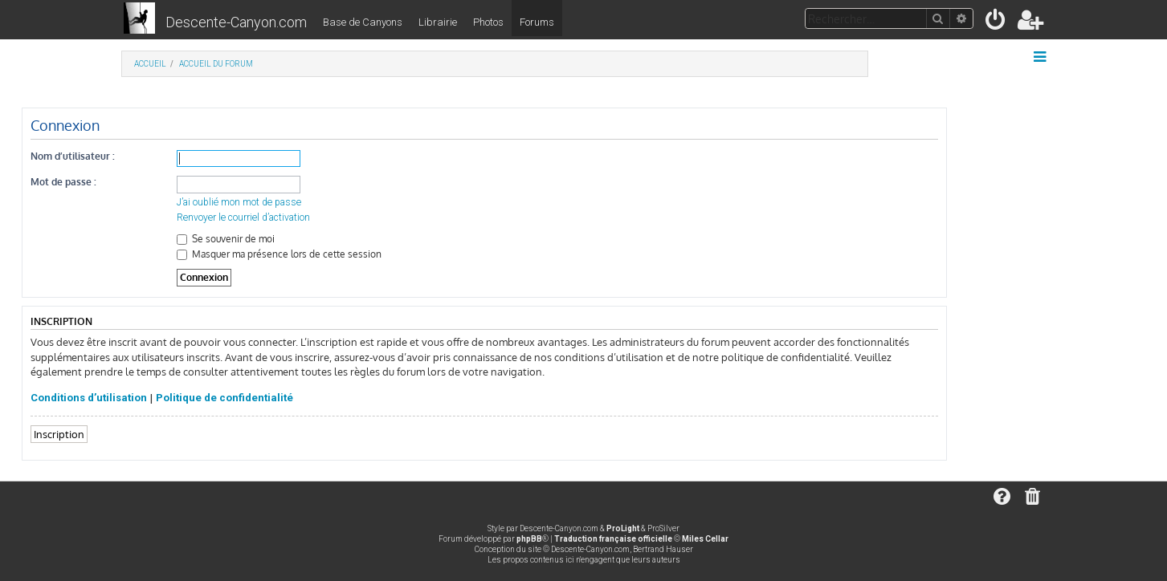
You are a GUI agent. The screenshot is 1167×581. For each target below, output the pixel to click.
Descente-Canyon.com (236, 22)
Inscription (59, 434)
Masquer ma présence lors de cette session (279, 254)
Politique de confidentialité (224, 398)
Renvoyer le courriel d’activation (243, 217)
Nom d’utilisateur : (73, 156)
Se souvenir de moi (226, 239)
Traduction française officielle (613, 538)
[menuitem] (996, 23)
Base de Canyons (362, 22)
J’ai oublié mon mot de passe (239, 202)
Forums (537, 22)
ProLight (622, 528)
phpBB (529, 538)
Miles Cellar (705, 538)
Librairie (437, 22)
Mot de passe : (63, 182)
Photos (488, 22)
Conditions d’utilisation (89, 398)
